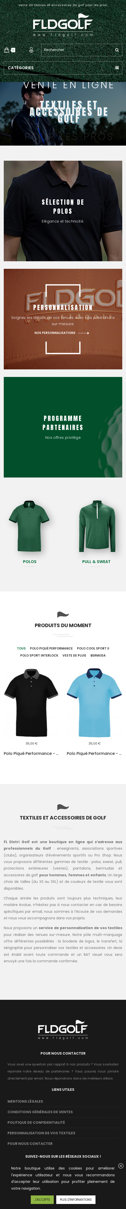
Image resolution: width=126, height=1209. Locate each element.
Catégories (21, 68)
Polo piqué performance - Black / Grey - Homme (31, 753)
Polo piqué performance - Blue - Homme (94, 753)
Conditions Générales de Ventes (40, 1111)
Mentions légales (25, 1101)
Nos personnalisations (55, 333)
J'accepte (42, 1199)
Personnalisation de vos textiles (41, 1133)
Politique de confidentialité (36, 1122)
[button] (7, 50)
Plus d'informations (76, 1199)
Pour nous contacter (30, 1143)
